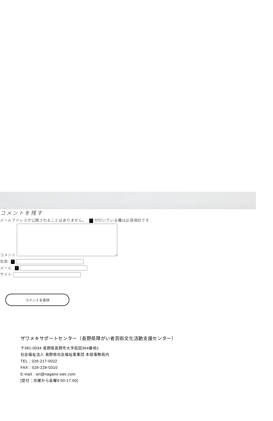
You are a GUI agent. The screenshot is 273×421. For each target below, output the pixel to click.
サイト (6, 281)
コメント (8, 261)
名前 (7, 267)
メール (9, 274)
